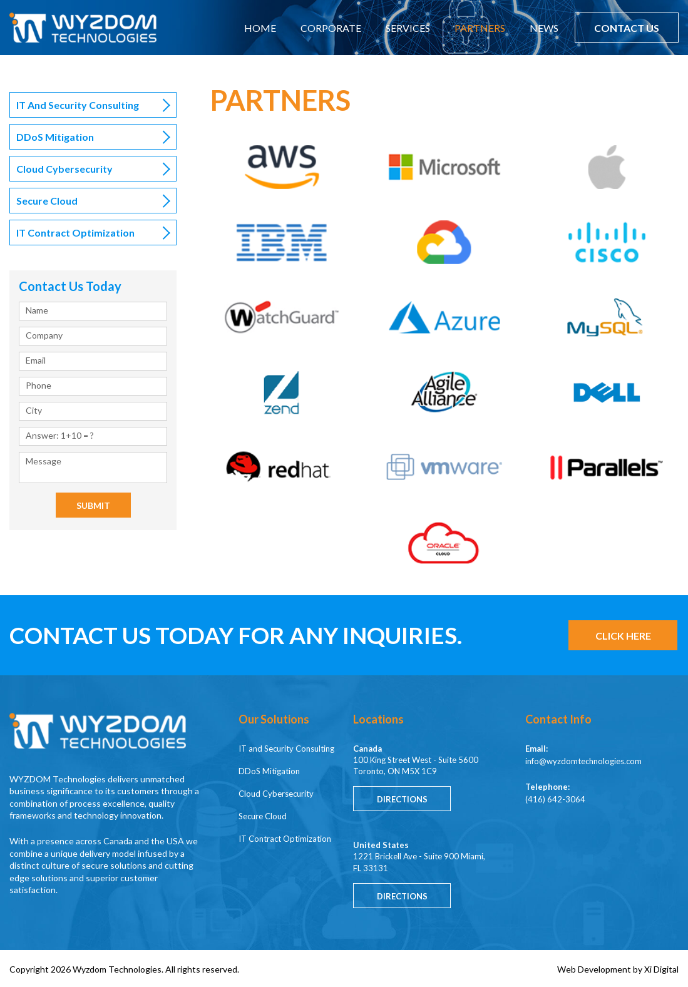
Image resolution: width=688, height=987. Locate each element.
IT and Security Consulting (77, 105)
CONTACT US (626, 28)
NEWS (544, 28)
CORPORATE (330, 28)
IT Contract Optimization (75, 232)
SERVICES (408, 28)
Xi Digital (661, 969)
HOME (260, 28)
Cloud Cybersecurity (64, 169)
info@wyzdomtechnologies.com (583, 761)
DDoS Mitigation (55, 137)
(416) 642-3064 (555, 799)
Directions (402, 799)
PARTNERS (479, 28)
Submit (93, 505)
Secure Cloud (47, 201)
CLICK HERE (623, 636)
